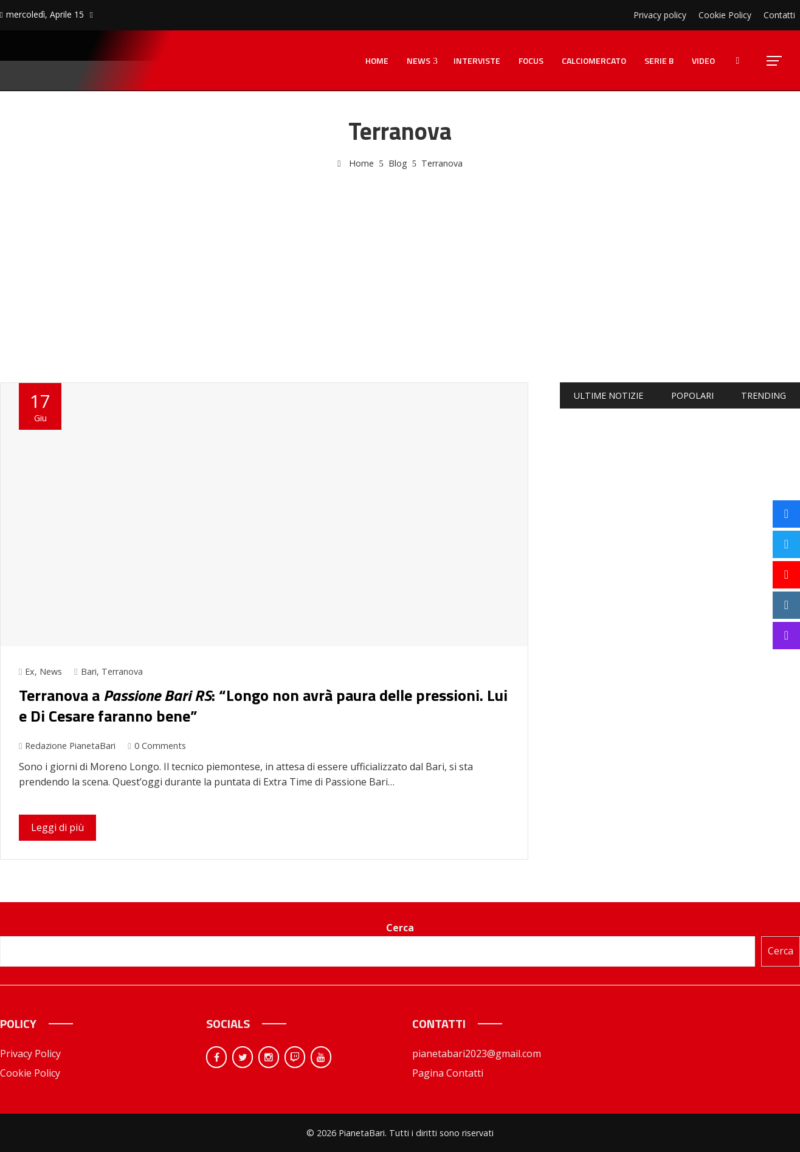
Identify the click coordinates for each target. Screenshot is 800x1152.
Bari (89, 671)
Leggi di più (57, 827)
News (51, 671)
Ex (30, 671)
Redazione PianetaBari (67, 745)
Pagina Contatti (447, 1073)
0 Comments (156, 745)
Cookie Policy (30, 1073)
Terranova (122, 671)
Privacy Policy (30, 1053)
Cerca (400, 927)
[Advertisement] (400, 262)
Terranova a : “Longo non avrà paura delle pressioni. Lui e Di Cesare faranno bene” (263, 705)
